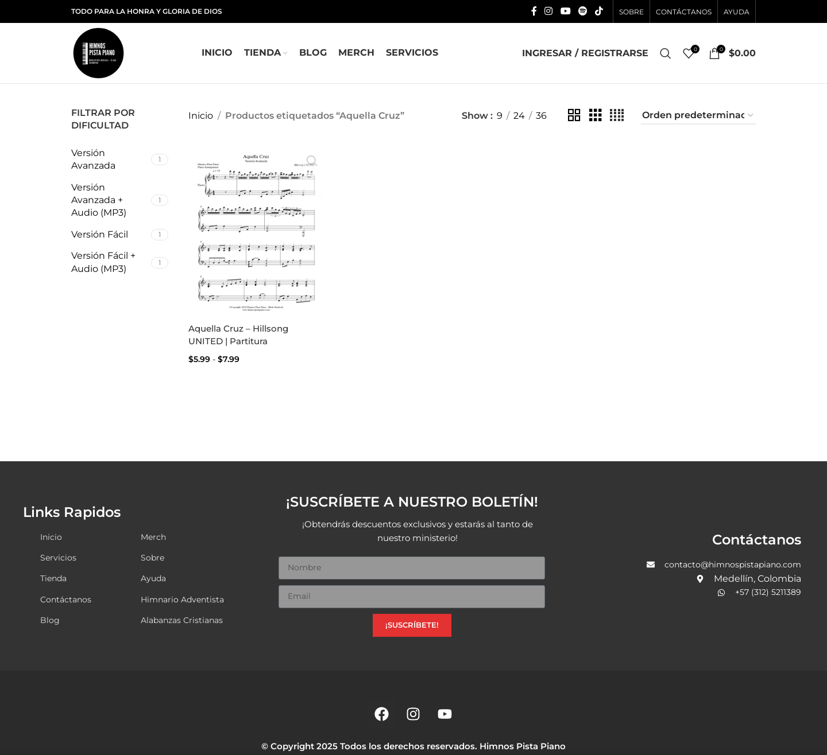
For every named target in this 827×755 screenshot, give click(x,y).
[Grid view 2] (574, 115)
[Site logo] (98, 52)
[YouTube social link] (565, 11)
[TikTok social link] (599, 11)
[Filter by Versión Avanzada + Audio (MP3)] (109, 200)
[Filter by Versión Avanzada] (109, 160)
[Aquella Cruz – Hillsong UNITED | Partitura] (255, 228)
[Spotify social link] (582, 11)
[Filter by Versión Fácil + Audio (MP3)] (109, 262)
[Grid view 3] (595, 115)
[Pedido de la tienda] (698, 115)
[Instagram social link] (549, 11)
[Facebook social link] (534, 11)
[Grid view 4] (617, 115)
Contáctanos (756, 538)
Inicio (200, 115)
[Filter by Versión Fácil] (109, 234)
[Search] (665, 53)
